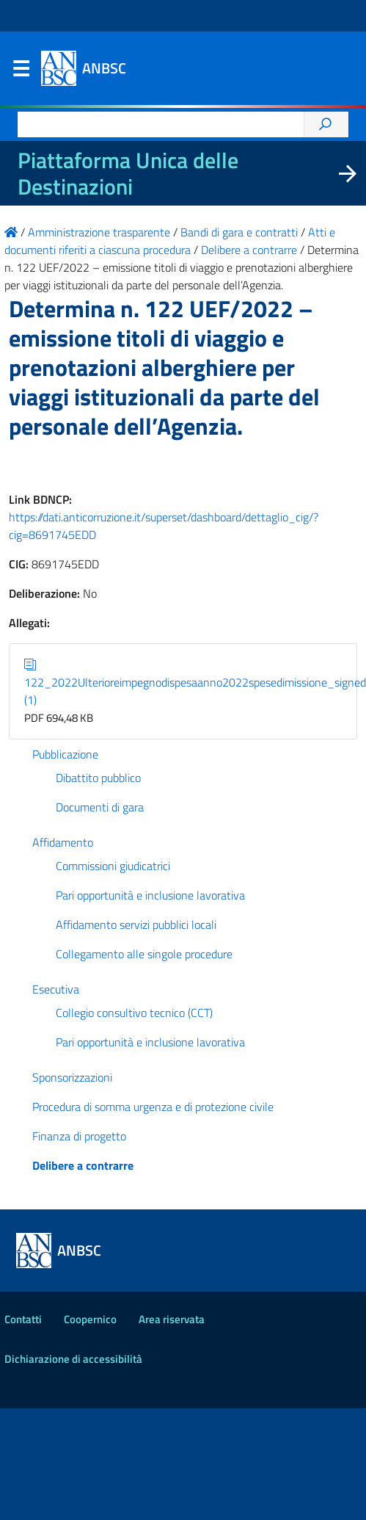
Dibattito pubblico (98, 777)
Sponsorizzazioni (72, 1077)
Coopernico (90, 1319)
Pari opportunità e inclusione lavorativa (150, 895)
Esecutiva (55, 989)
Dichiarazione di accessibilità (73, 1358)
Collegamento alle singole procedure (144, 954)
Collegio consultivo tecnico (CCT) (134, 1012)
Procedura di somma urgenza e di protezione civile (153, 1106)
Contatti (23, 1319)
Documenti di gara (100, 807)
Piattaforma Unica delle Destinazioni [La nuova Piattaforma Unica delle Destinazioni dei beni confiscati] (128, 173)
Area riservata (172, 1319)
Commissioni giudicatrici (113, 866)
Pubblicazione (65, 754)
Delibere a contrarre (82, 1165)
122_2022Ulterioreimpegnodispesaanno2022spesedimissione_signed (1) (195, 682)
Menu (20, 72)
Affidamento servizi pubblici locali (136, 924)
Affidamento (62, 842)
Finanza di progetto (79, 1136)
